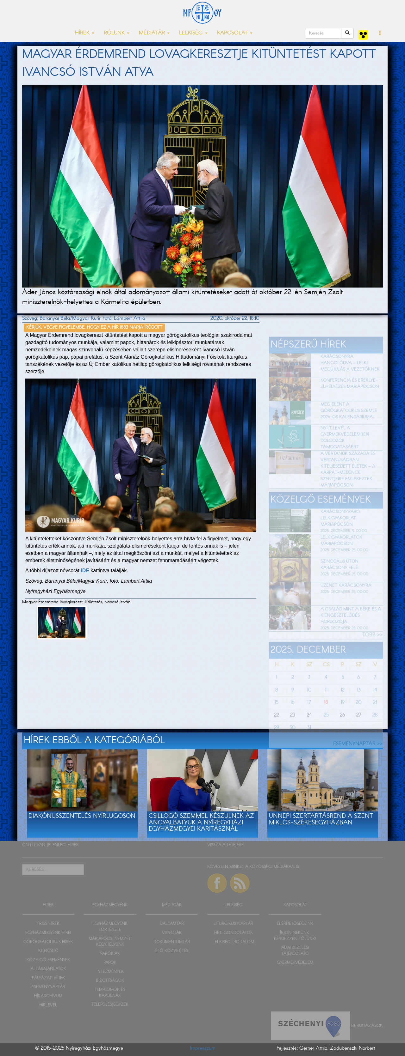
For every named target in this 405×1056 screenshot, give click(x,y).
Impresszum (202, 1048)
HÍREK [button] (84, 33)
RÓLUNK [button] (116, 33)
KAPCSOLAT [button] (234, 33)
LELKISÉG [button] (193, 33)
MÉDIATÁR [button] (154, 33)
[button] (380, 33)
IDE (85, 570)
